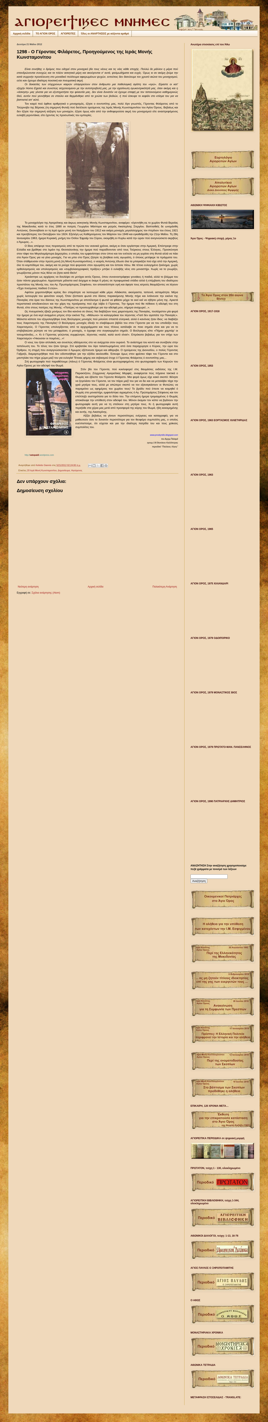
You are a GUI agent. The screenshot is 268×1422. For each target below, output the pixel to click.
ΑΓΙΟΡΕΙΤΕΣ (68, 33)
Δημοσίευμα (64, 470)
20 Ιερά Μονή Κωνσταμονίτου (42, 470)
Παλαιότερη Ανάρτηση (164, 586)
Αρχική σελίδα (21, 33)
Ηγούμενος (76, 470)
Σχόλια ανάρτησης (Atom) (46, 592)
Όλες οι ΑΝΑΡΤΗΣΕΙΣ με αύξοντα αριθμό (105, 33)
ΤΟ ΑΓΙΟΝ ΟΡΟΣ (45, 33)
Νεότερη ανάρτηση (28, 586)
